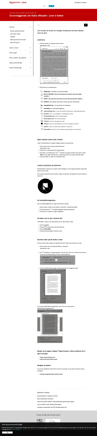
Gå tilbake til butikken (80, 2)
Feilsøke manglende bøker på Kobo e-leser (51, 374)
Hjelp (11, 13)
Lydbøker (12, 36)
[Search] (60, 25)
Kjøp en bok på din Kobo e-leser (48, 359)
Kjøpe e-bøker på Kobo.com (47, 357)
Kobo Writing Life (14, 42)
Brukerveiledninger (15, 68)
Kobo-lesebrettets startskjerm (45, 399)
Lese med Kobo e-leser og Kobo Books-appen (49, 404)
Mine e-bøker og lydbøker (19, 13)
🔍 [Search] (85, 25)
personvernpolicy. (16, 429)
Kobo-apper (13, 53)
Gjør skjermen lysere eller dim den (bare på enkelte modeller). (65, 98)
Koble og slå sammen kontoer (18, 39)
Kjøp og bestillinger (15, 63)
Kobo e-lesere (14, 48)
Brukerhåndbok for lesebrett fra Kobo (47, 396)
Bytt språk (51, 6)
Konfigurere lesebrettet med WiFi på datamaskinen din (52, 407)
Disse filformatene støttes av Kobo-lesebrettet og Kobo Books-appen (55, 401)
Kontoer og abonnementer (17, 31)
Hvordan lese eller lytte (31, 13)
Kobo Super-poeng (15, 34)
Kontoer (12, 27)
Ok (7, 432)
